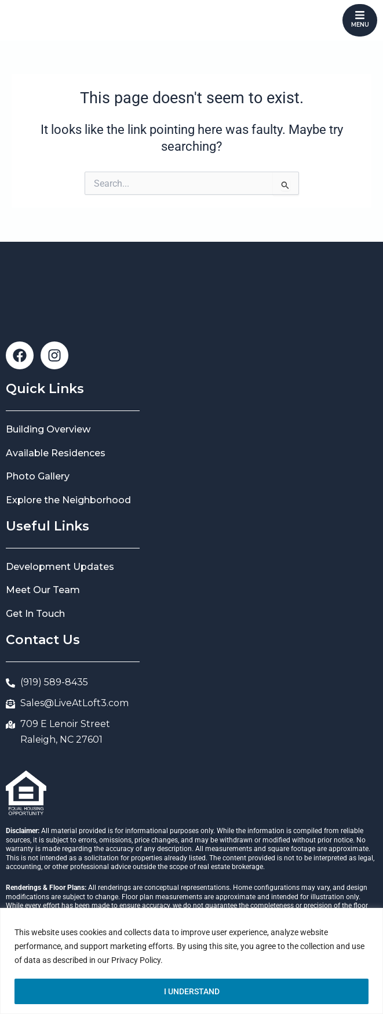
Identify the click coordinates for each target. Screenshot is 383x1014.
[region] (191, 961)
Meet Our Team (43, 589)
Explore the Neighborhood (68, 500)
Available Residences (55, 453)
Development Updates (60, 566)
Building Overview (48, 429)
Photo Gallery (38, 476)
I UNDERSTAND (192, 991)
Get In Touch (35, 613)
